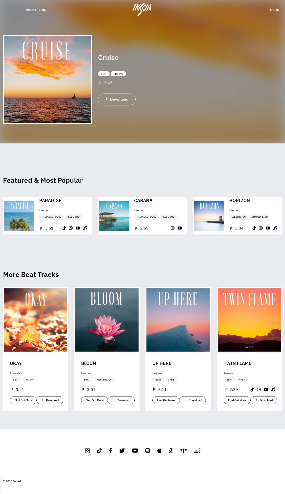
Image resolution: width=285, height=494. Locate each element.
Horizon (239, 212)
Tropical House (51, 229)
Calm (242, 391)
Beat (104, 77)
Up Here (161, 375)
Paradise (50, 212)
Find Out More (23, 412)
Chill (171, 391)
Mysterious (104, 391)
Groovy (118, 77)
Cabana (143, 212)
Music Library (36, 10)
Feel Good (73, 229)
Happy (29, 391)
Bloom (88, 375)
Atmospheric (259, 229)
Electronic (239, 229)
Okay (16, 375)
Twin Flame (237, 375)
